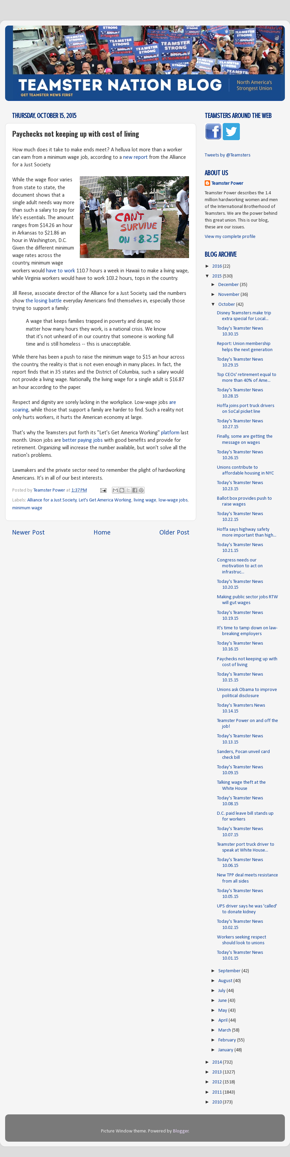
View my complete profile (230, 236)
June (223, 1000)
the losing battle (44, 301)
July (222, 990)
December (229, 284)
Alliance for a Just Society (52, 500)
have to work (60, 271)
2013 (217, 1072)
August (225, 980)
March (225, 1030)
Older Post (174, 532)
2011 (217, 1092)
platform (170, 433)
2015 (217, 276)
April (223, 1020)
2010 (217, 1102)
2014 (217, 1062)
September (230, 971)
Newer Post (28, 532)
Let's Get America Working (105, 500)
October (227, 304)
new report (135, 157)
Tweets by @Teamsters (227, 155)
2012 (217, 1082)
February (227, 1040)
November (229, 294)
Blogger (181, 1131)
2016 (217, 266)
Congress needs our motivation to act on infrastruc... (240, 566)
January (226, 1050)
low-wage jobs (173, 500)
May (223, 1010)
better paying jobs (82, 440)
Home (102, 532)
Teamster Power (227, 183)
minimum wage (27, 508)
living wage (145, 500)
